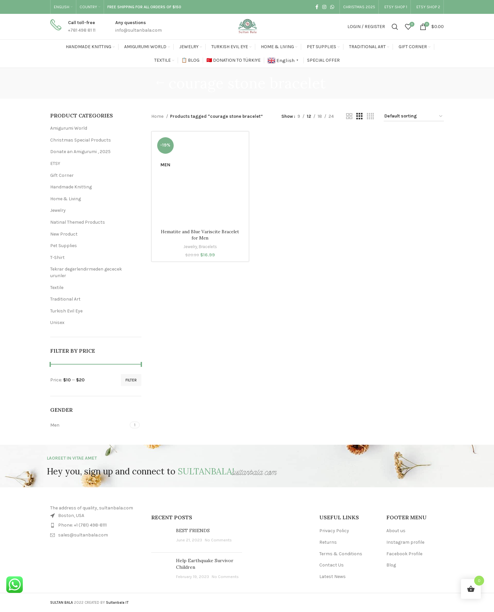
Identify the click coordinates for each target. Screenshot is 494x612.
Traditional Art (65, 299)
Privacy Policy (334, 530)
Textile (56, 287)
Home (157, 116)
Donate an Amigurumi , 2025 (80, 151)
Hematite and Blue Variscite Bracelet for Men (199, 235)
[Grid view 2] (349, 116)
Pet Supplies (63, 245)
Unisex (57, 322)
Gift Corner (62, 175)
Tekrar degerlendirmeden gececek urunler (86, 272)
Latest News (332, 576)
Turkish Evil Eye (66, 311)
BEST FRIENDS (193, 530)
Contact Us (331, 565)
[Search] (395, 26)
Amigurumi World (68, 128)
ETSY (55, 163)
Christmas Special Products (80, 140)
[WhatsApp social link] (331, 7)
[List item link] (95, 525)
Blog (391, 565)
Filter (131, 380)
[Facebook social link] (316, 7)
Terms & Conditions (340, 554)
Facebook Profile (404, 554)
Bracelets (208, 246)
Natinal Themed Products (77, 222)
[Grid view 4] (370, 116)
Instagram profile (405, 542)
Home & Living (65, 199)
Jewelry (58, 210)
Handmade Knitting (71, 187)
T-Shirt (57, 257)
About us (396, 530)
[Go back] (160, 83)
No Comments (218, 539)
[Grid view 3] (359, 116)
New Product (64, 234)
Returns (328, 542)
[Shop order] (414, 116)
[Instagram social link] (324, 7)
